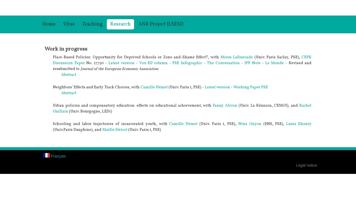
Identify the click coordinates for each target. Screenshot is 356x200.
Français (54, 156)
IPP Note (253, 63)
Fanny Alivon (225, 105)
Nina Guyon (249, 124)
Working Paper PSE (250, 87)
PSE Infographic (187, 63)
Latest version (121, 63)
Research (120, 24)
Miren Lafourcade (237, 57)
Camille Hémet (154, 87)
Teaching (92, 24)
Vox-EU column (153, 63)
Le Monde (275, 63)
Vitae (69, 24)
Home (49, 24)
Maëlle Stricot (114, 129)
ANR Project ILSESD (161, 24)
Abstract (68, 75)
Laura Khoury (299, 124)
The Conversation (223, 63)
